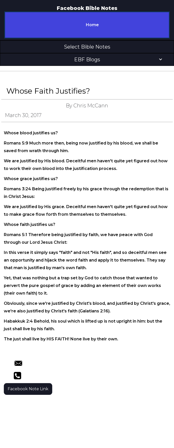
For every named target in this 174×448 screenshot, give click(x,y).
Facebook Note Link (28, 388)
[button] (87, 46)
